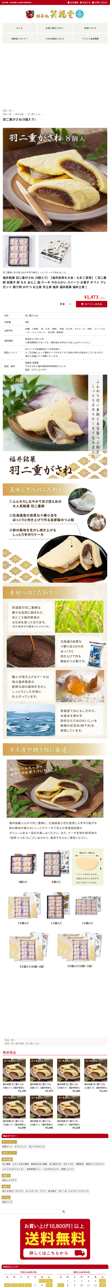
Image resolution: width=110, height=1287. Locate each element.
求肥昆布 (79, 1165)
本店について (90, 27)
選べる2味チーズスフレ (11, 1192)
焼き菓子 (51, 1192)
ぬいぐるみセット (36, 1147)
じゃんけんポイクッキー (11, 1170)
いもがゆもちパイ (50, 1170)
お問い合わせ (99, 2)
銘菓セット (6, 1147)
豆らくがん (68, 1165)
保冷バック (6, 1203)
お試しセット (9, 1154)
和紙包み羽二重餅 (38, 1165)
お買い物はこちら (54, 27)
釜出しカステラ (8, 1181)
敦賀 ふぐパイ (66, 1170)
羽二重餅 (5, 1165)
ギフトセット (9, 1143)
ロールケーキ (31, 1192)
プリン (42, 1192)
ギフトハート (20, 1147)
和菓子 (6, 1176)
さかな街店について (55, 38)
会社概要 (73, 2)
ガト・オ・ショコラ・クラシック (71, 1192)
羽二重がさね (33, 114)
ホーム (20, 27)
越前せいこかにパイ (94, 1165)
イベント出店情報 (90, 38)
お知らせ (85, 2)
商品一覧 (7, 110)
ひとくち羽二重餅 (19, 1165)
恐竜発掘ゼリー (33, 1170)
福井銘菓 (19, 114)
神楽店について (18, 38)
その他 (6, 1198)
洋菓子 (6, 1187)
